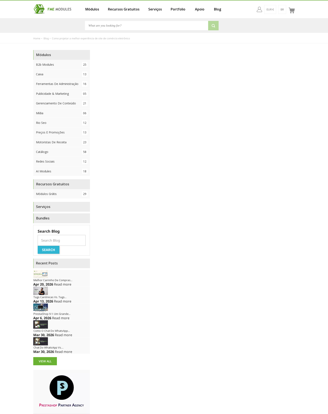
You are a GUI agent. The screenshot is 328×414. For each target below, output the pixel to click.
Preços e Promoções (61, 132)
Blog (217, 9)
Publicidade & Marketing (61, 93)
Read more (62, 284)
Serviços (155, 9)
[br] (282, 9)
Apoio (199, 9)
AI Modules (61, 171)
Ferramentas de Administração (61, 83)
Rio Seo (61, 122)
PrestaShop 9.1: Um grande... (51, 314)
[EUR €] (270, 9)
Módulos (92, 9)
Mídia (61, 113)
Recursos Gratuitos (124, 9)
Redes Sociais (61, 161)
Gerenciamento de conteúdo (61, 103)
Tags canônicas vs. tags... (50, 297)
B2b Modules (61, 64)
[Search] (146, 25)
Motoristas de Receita (61, 142)
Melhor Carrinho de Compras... (52, 280)
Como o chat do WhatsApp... (51, 331)
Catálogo (61, 151)
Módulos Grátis (61, 193)
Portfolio (178, 9)
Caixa (61, 74)
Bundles (43, 218)
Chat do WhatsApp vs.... (48, 347)
